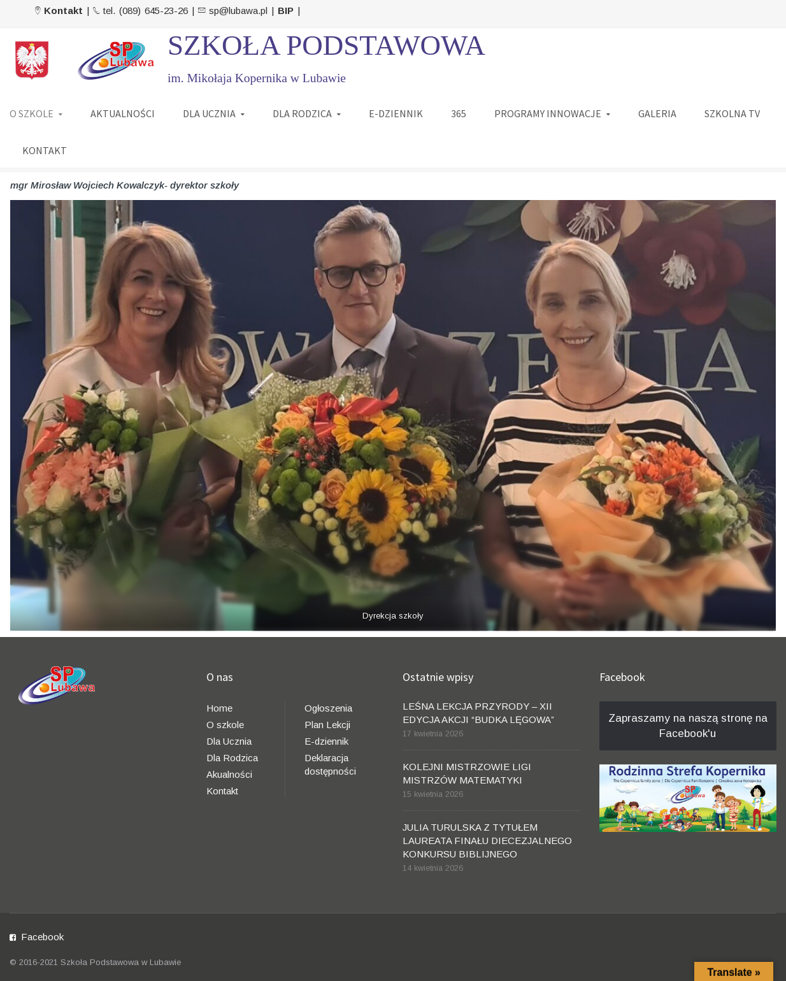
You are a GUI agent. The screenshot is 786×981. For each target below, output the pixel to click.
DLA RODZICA (302, 112)
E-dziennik (326, 741)
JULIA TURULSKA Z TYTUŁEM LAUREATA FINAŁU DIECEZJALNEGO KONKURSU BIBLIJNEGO (487, 840)
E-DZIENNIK (396, 112)
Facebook (42, 936)
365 (458, 112)
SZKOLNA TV (732, 112)
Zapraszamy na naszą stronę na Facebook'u (688, 725)
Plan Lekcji (327, 724)
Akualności (229, 774)
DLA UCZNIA (209, 112)
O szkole (225, 724)
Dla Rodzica (232, 757)
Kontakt (222, 790)
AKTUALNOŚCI (122, 112)
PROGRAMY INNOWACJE (547, 112)
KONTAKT (44, 149)
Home (219, 708)
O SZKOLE (32, 112)
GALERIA (657, 112)
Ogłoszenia (328, 708)
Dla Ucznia (229, 741)
